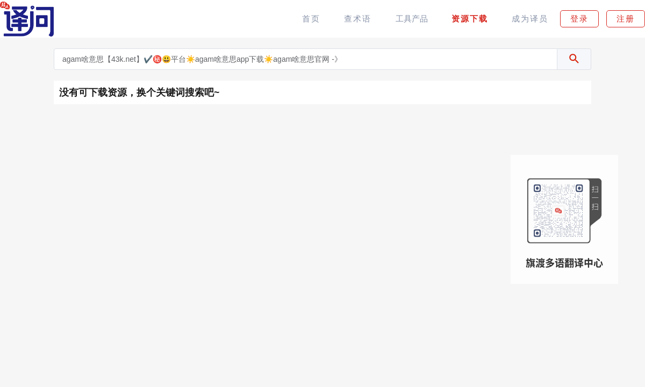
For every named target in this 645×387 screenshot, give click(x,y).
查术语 (357, 18)
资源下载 (470, 18)
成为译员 (530, 18)
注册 (626, 18)
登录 (579, 18)
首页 (311, 18)
